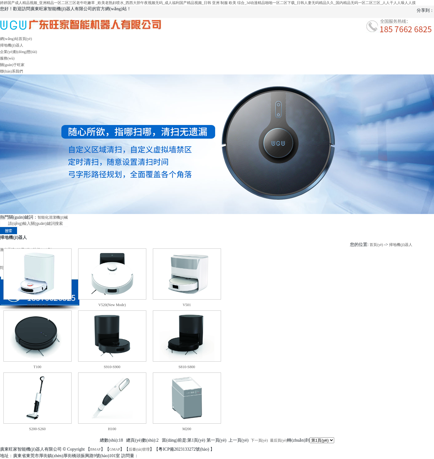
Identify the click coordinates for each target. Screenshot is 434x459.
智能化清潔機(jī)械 (53, 217)
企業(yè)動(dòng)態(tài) (18, 52)
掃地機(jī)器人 (11, 45)
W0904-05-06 (37, 305)
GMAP (114, 449)
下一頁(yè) (259, 440)
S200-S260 (37, 429)
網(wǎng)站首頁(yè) (16, 39)
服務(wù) (7, 58)
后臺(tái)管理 (139, 449)
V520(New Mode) (112, 305)
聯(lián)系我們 (11, 71)
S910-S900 (112, 367)
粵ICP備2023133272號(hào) (184, 449)
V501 (187, 305)
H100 (112, 429)
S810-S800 (187, 367)
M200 (186, 429)
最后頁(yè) (278, 440)
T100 (37, 367)
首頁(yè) (376, 245)
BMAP (95, 449)
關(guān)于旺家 (12, 65)
